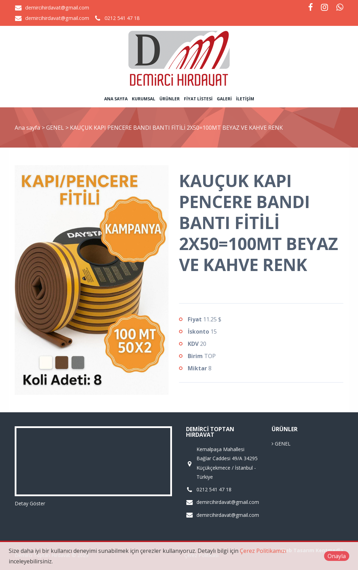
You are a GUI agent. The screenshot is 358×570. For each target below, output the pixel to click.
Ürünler (169, 99)
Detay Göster (30, 503)
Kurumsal (143, 99)
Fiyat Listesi (198, 99)
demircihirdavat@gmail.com (57, 7)
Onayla (337, 556)
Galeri (224, 99)
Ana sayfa (116, 99)
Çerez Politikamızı (263, 551)
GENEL (55, 127)
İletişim (245, 99)
